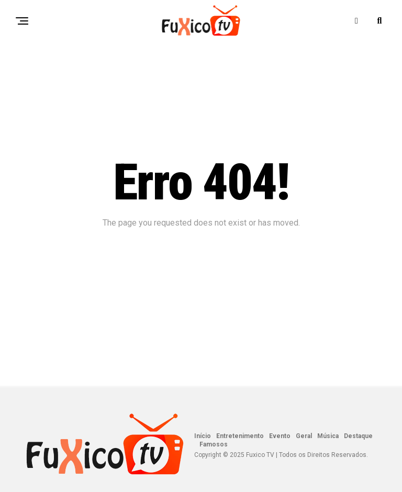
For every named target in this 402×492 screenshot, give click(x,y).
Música (328, 436)
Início (202, 436)
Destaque (358, 436)
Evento (280, 436)
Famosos (213, 444)
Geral (304, 436)
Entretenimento (240, 436)
